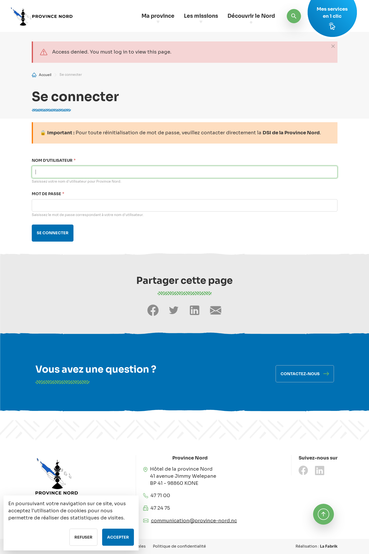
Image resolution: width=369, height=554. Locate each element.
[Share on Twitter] (173, 310)
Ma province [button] (157, 16)
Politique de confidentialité (179, 546)
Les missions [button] (201, 16)
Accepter (118, 541)
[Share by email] (216, 310)
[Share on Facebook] (153, 310)
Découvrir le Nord (251, 16)
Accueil (45, 75)
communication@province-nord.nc (194, 521)
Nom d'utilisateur (52, 160)
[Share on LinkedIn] (194, 310)
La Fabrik (328, 546)
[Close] (333, 46)
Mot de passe (46, 193)
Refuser (83, 541)
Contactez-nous (300, 373)
